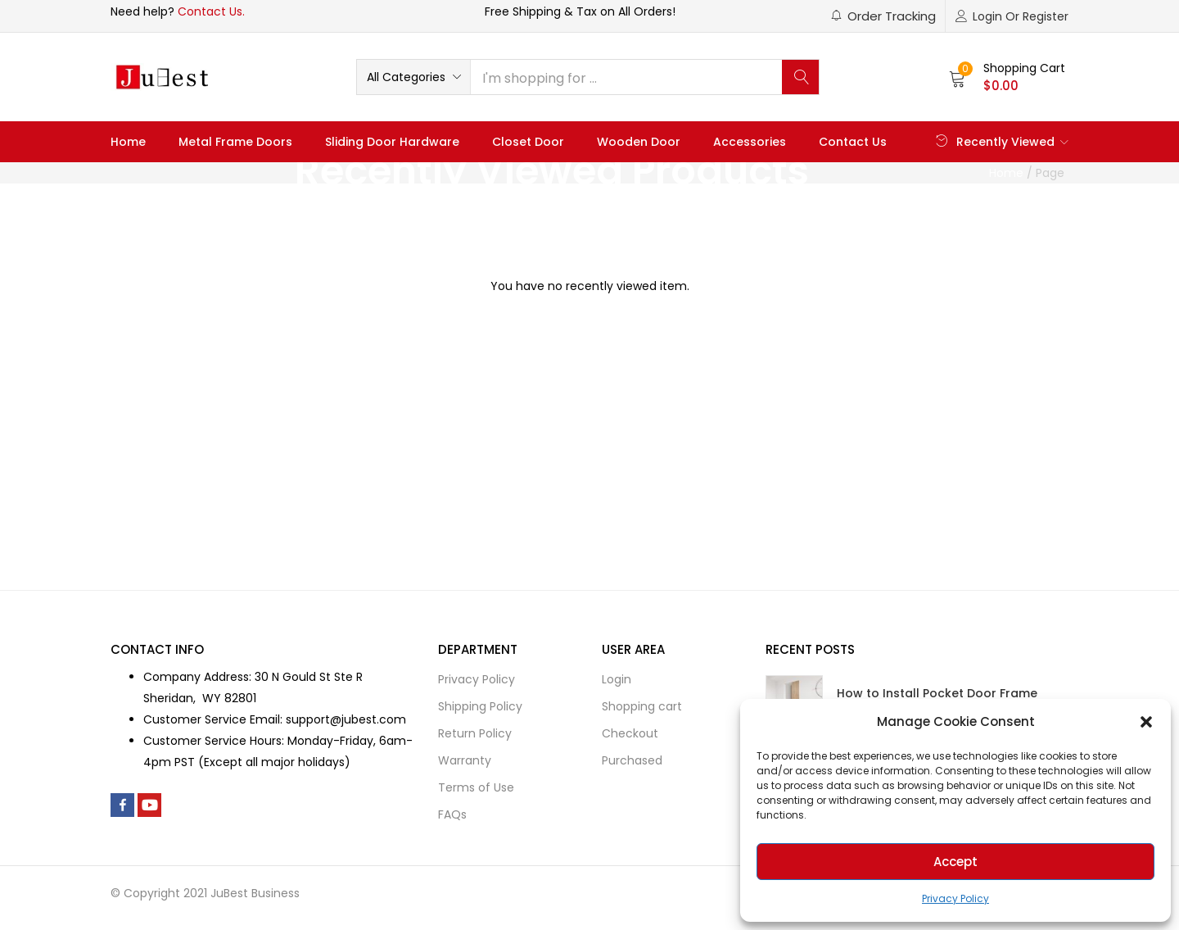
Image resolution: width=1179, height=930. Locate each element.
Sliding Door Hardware (392, 142)
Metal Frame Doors (235, 142)
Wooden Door (638, 142)
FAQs (452, 814)
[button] (1146, 722)
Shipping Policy (480, 706)
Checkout (630, 733)
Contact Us (853, 142)
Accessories (749, 142)
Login (616, 679)
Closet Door (528, 142)
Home (128, 142)
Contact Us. (211, 11)
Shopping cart (642, 706)
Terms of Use (476, 787)
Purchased (632, 760)
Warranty (464, 760)
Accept (955, 861)
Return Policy (475, 733)
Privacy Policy (955, 898)
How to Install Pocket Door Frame (937, 693)
